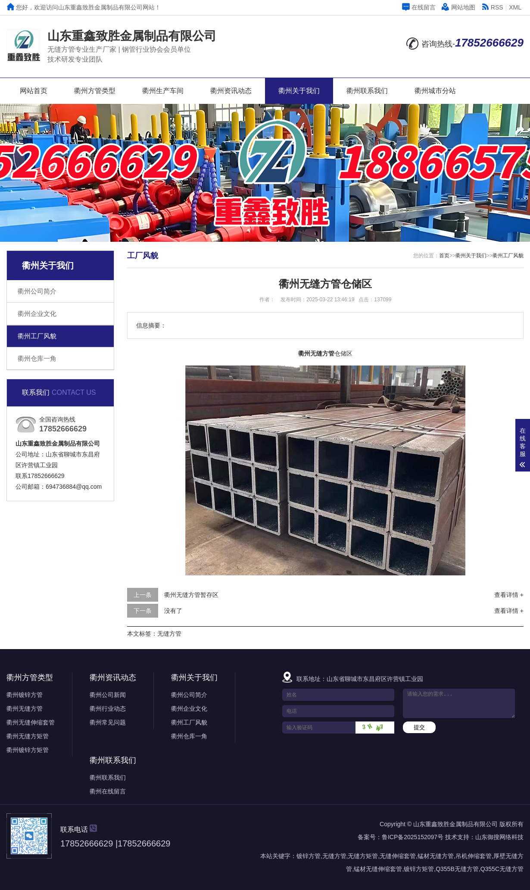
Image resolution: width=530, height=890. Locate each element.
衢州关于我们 (299, 90)
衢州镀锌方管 (24, 694)
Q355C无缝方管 (502, 868)
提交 (419, 727)
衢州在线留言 (108, 791)
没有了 (173, 610)
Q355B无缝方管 (457, 868)
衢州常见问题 (108, 722)
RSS (492, 7)
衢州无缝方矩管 (27, 736)
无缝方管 (169, 633)
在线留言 (419, 7)
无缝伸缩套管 (398, 856)
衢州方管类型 (94, 90)
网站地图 (458, 7)
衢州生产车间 (163, 90)
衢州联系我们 (367, 90)
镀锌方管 (308, 856)
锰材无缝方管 (436, 856)
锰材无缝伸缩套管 (378, 868)
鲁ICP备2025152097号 (412, 837)
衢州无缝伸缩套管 (30, 722)
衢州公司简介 (37, 291)
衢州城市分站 (435, 90)
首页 (444, 256)
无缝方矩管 (363, 856)
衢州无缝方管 (24, 708)
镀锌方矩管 (419, 868)
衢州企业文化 (37, 313)
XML (515, 7)
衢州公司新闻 (108, 694)
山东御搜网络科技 (499, 837)
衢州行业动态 (108, 708)
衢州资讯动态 (231, 90)
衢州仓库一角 (37, 358)
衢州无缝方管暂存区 (191, 594)
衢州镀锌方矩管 (27, 749)
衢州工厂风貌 (37, 336)
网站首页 (33, 90)
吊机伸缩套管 (473, 856)
